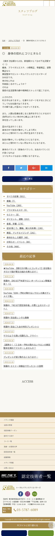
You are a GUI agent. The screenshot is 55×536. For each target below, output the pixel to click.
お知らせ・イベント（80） (19, 241)
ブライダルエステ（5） (17, 209)
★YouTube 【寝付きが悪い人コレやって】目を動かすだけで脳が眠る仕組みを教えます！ (27, 270)
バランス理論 (9, 420)
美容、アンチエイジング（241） (21, 232)
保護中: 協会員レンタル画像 (16, 317)
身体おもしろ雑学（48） (18, 237)
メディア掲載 (9, 462)
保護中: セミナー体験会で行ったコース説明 (23, 366)
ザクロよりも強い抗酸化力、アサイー (20, 335)
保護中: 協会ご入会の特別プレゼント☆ (21, 326)
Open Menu (52, 3)
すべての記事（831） (16, 196)
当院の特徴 (8, 425)
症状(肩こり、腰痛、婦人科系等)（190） (25, 228)
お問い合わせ (9, 468)
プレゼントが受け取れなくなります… (20, 356)
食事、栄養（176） (15, 223)
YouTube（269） (15, 205)
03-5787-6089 (27, 510)
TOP (3, 40)
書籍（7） (11, 200)
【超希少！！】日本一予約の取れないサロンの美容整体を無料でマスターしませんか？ (26, 346)
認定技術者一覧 (9, 452)
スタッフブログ (14, 40)
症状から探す (9, 436)
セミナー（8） (13, 214)
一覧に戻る (27, 178)
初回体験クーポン (10, 430)
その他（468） (13, 246)
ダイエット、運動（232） (18, 219)
